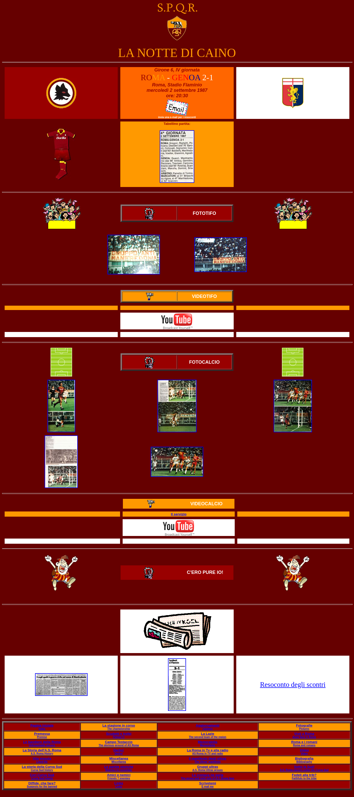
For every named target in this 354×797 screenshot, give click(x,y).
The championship (118, 728)
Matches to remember (118, 770)
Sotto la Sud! (304, 767)
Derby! (118, 750)
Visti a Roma (304, 734)
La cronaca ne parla (207, 775)
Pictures (304, 728)
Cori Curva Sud (42, 775)
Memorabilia (207, 742)
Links (118, 783)
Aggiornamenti (208, 725)
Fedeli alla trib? (304, 775)
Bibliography (304, 761)
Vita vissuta (42, 758)
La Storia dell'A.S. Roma (42, 750)
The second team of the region (207, 737)
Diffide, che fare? (41, 783)
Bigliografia (304, 758)
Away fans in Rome (304, 737)
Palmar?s (118, 737)
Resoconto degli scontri (292, 684)
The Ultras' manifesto (208, 761)
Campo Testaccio (118, 742)
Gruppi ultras (207, 767)
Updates (208, 728)
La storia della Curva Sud (42, 767)
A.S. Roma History (42, 753)
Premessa (42, 734)
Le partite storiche (118, 767)
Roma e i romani (304, 742)
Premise (42, 737)
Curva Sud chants (42, 778)
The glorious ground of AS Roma (119, 745)
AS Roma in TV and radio (207, 753)
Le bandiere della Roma (42, 742)
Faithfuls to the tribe (304, 778)
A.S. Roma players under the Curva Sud (304, 770)
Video (304, 750)
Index (42, 728)
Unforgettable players (42, 745)
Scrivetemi (207, 783)
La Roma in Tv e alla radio (207, 750)
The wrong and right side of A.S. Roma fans (207, 778)
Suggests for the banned (42, 786)
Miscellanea (118, 758)
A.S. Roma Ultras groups (207, 770)
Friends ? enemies (118, 778)
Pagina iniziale (42, 725)
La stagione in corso (119, 725)
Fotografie (304, 725)
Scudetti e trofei (118, 734)
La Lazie (207, 734)
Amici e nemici (118, 775)
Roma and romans (304, 745)
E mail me (207, 786)
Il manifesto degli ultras (207, 758)
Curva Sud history (42, 770)
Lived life (41, 761)
